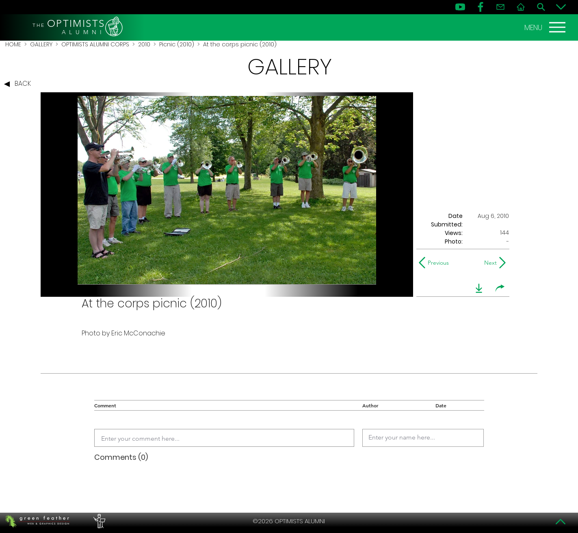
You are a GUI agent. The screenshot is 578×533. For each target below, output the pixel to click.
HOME (13, 44)
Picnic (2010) (176, 44)
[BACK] (19, 84)
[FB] (480, 7)
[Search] (541, 7)
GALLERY (41, 44)
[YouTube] (460, 7)
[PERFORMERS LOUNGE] (98, 521)
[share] (500, 288)
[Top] (561, 521)
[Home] (521, 7)
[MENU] (545, 27)
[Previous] (435, 263)
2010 (144, 44)
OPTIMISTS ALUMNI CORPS (95, 44)
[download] (479, 288)
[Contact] (500, 7)
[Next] (489, 263)
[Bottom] (561, 7)
